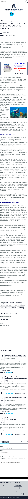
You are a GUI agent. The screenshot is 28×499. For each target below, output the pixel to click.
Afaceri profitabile (12, 21)
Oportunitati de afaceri (20, 373)
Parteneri (22, 488)
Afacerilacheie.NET (1, 20)
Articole (5, 21)
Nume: (1, 446)
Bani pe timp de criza (5, 485)
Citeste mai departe (6, 370)
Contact (16, 488)
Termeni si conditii (19, 493)
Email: (1, 450)
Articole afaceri (18, 485)
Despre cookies (18, 491)
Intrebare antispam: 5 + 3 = (6, 456)
